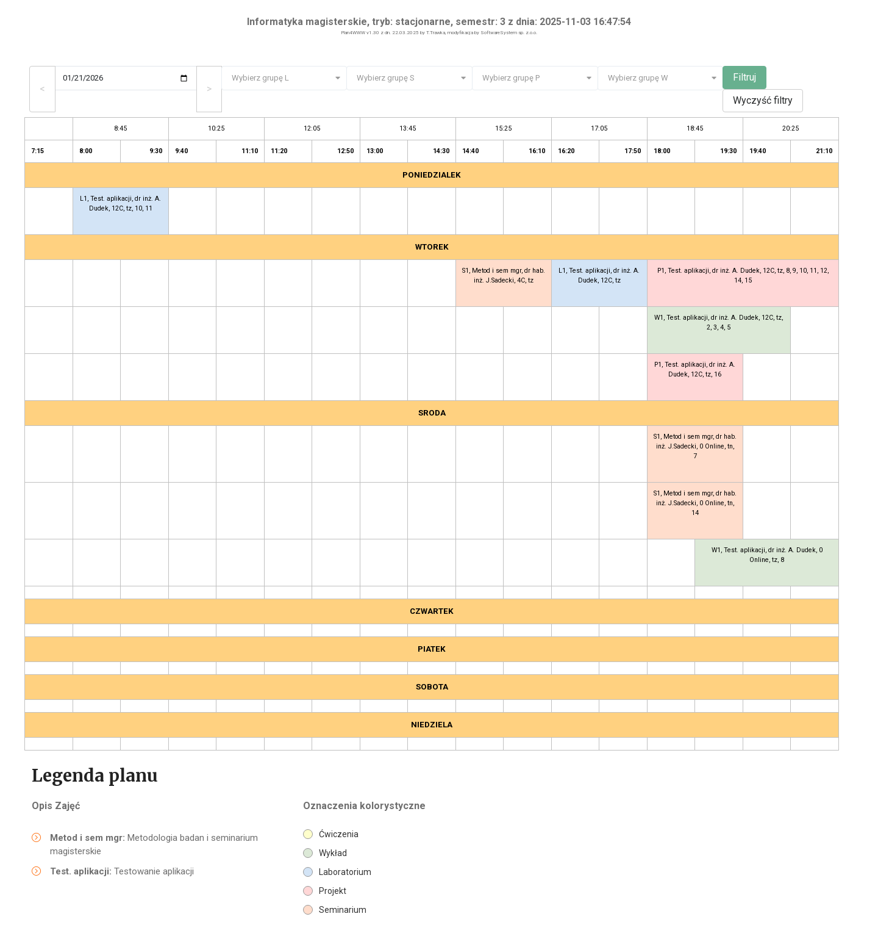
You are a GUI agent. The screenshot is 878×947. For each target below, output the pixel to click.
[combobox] (284, 78)
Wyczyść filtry (763, 100)
